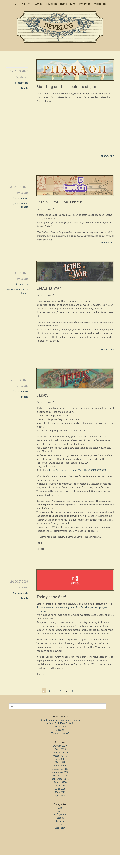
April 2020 (60, 749)
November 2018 (60, 772)
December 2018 (60, 768)
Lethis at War (48, 288)
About (25, 3)
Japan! (42, 395)
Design (24, 292)
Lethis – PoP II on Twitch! (59, 202)
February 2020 (60, 752)
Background (21, 203)
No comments (20, 198)
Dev (60, 824)
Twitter (84, 3)
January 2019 (60, 765)
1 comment (22, 284)
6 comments (21, 82)
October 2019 (60, 755)
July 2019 (60, 758)
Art (11, 203)
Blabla (24, 88)
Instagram (67, 3)
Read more (107, 156)
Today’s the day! (51, 596)
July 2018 (60, 785)
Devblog (51, 3)
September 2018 (60, 778)
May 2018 (60, 792)
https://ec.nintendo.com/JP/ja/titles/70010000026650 (77, 470)
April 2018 (60, 795)
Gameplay (60, 827)
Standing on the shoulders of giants (68, 86)
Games (37, 3)
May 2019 (60, 762)
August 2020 (60, 745)
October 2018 (60, 775)
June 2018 (60, 788)
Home (14, 3)
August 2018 (60, 782)
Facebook (99, 3)
